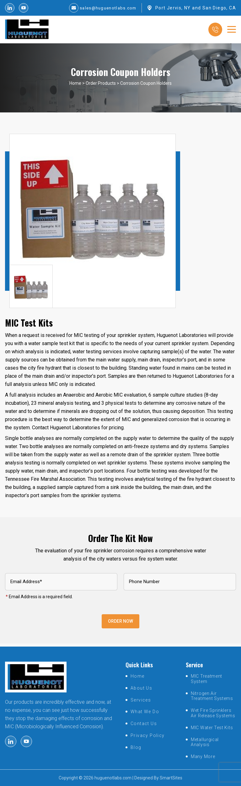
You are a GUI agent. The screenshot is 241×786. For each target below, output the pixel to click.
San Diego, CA (219, 7)
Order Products (101, 86)
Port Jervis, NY (173, 7)
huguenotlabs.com (112, 777)
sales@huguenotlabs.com (106, 7)
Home (75, 86)
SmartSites (171, 777)
